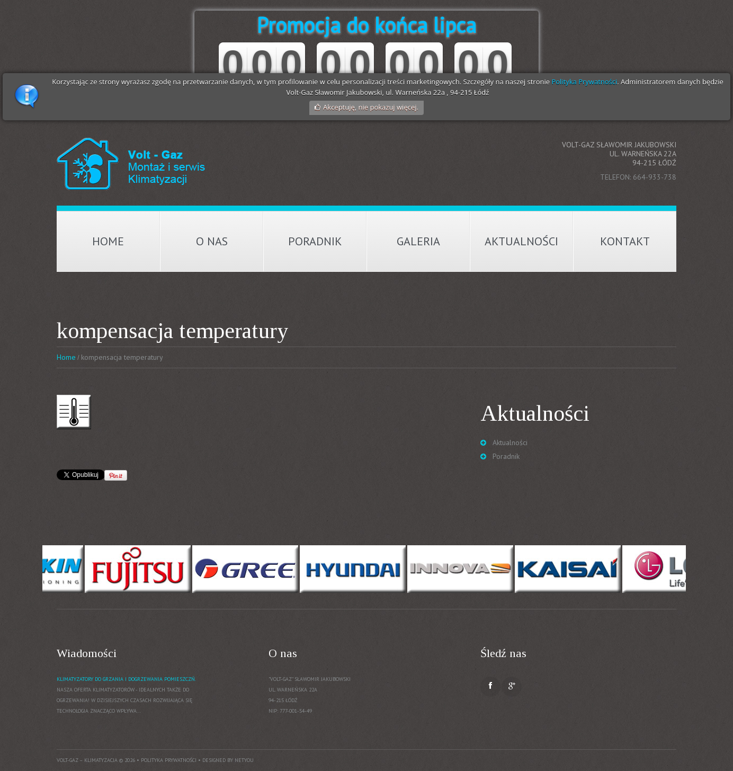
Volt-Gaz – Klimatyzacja (87, 760)
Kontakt (625, 241)
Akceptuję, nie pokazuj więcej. (370, 107)
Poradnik (315, 241)
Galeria (418, 241)
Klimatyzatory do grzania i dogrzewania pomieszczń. (126, 679)
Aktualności (521, 241)
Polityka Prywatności (584, 81)
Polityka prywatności (168, 760)
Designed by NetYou (228, 760)
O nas (212, 241)
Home (108, 241)
